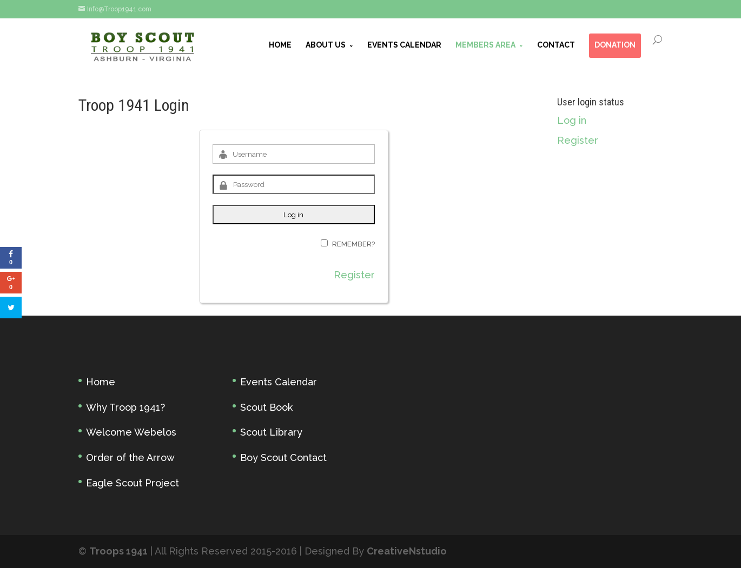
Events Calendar (278, 381)
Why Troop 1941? (125, 407)
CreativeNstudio (407, 551)
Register (354, 274)
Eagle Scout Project (132, 483)
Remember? (353, 244)
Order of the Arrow (130, 457)
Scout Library (271, 432)
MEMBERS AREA (485, 45)
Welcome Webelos (131, 432)
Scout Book (266, 407)
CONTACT (556, 45)
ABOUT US (326, 45)
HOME (280, 45)
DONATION (615, 45)
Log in (571, 120)
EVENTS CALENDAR (404, 45)
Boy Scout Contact (283, 457)
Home (100, 381)
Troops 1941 (118, 551)
